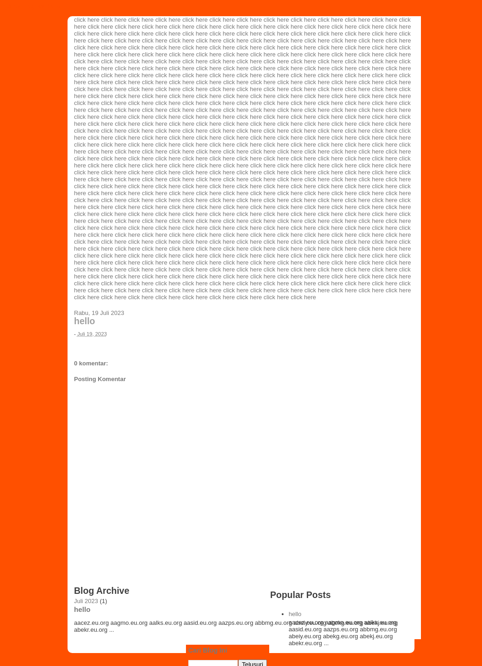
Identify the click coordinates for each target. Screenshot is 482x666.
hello (84, 321)
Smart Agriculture (33, 6)
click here (86, 19)
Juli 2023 (86, 601)
